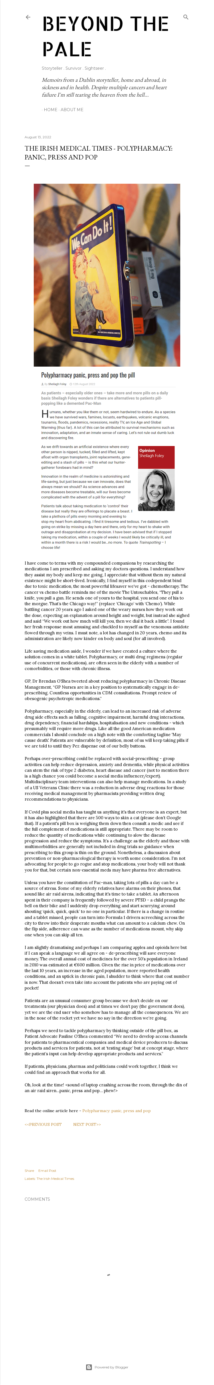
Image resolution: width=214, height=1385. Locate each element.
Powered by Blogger (107, 1367)
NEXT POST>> (87, 1124)
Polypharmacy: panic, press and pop (116, 1110)
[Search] (186, 15)
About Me (70, 109)
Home (49, 109)
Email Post (47, 1170)
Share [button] (29, 1170)
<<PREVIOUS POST (43, 1124)
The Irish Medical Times (55, 1178)
